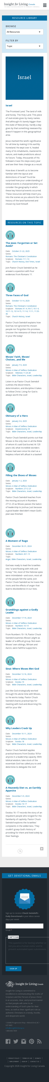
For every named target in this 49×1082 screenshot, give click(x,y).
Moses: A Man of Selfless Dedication (21, 370)
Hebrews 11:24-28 (23, 373)
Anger (8, 559)
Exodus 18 (19, 741)
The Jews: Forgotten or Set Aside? (22, 244)
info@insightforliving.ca (15, 1028)
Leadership (37, 375)
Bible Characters (19, 375)
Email (9, 930)
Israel (37, 261)
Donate (38, 1058)
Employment (14, 1061)
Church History (18, 261)
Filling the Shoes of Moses (21, 475)
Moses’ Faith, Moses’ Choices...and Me (18, 358)
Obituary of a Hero (17, 415)
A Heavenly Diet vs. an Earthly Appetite (23, 789)
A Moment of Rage (17, 540)
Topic (9, 46)
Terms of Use (27, 1058)
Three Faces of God (17, 295)
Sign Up (13, 969)
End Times (29, 261)
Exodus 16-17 (21, 804)
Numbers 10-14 (21, 625)
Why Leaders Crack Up (19, 728)
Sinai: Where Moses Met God (22, 668)
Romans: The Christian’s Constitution (21, 256)
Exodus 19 (19, 682)
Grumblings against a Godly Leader (22, 611)
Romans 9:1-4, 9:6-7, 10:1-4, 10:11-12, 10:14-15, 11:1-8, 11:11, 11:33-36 (22, 311)
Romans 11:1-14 (22, 259)
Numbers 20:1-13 (22, 554)
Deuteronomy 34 (22, 429)
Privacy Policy (13, 1058)
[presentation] (28, 956)
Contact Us (34, 1061)
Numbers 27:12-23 (23, 488)
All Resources (13, 31)
